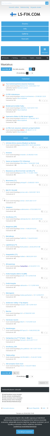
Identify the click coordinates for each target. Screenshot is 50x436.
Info (25, 29)
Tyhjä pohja (10, 355)
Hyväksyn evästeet (25, 432)
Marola (8, 311)
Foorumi (25, 39)
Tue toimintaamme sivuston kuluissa (20, 84)
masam (22, 305)
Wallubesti (23, 118)
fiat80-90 (23, 238)
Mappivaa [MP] (11, 227)
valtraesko (23, 285)
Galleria (25, 34)
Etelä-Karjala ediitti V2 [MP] (16, 274)
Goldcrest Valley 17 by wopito (17, 303)
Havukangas (10, 328)
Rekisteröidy (24, 7)
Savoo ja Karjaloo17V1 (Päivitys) (18, 161)
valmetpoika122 (25, 219)
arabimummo (24, 209)
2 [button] (29, 73)
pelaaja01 (23, 182)
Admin (22, 130)
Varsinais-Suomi (12, 320)
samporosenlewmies (27, 96)
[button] (32, 73)
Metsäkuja (10, 236)
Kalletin (22, 256)
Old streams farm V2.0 (14, 364)
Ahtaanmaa (10, 264)
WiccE (22, 366)
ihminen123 (24, 86)
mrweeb (23, 155)
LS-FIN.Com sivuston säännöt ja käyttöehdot (23, 128)
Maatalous (6, 64)
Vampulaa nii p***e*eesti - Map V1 (19, 338)
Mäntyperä (10, 293)
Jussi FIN (22, 173)
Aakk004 (23, 108)
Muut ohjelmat (22, 98)
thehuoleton (24, 247)
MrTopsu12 (24, 330)
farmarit (22, 340)
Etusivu (25, 24)
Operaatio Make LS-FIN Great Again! (19, 116)
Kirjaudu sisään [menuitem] (35, 7)
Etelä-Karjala (11, 283)
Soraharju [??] (11, 217)
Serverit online (14, 7)
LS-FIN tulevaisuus (13, 94)
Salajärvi (9, 207)
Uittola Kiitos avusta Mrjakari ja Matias (21, 143)
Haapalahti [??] (11, 254)
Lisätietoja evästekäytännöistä (24, 426)
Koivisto (9, 153)
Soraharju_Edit (11, 347)
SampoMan (24, 266)
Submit (47, 3)
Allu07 (22, 322)
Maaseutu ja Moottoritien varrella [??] (20, 171)
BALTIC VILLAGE (11, 190)
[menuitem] (47, 57)
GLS (21, 313)
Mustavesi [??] (11, 180)
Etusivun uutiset (22, 88)
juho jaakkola (24, 349)
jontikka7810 (24, 145)
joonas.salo (24, 192)
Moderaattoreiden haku (15, 106)
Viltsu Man (23, 163)
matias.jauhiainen (26, 295)
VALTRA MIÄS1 (24, 357)
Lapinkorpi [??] (11, 245)
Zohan (22, 201)
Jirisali (22, 276)
